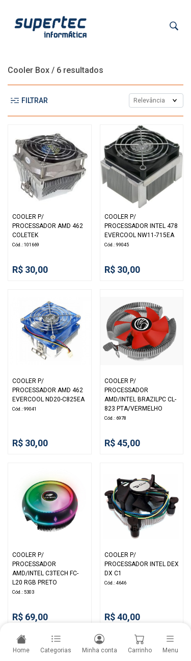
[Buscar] (174, 26)
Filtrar (29, 100)
